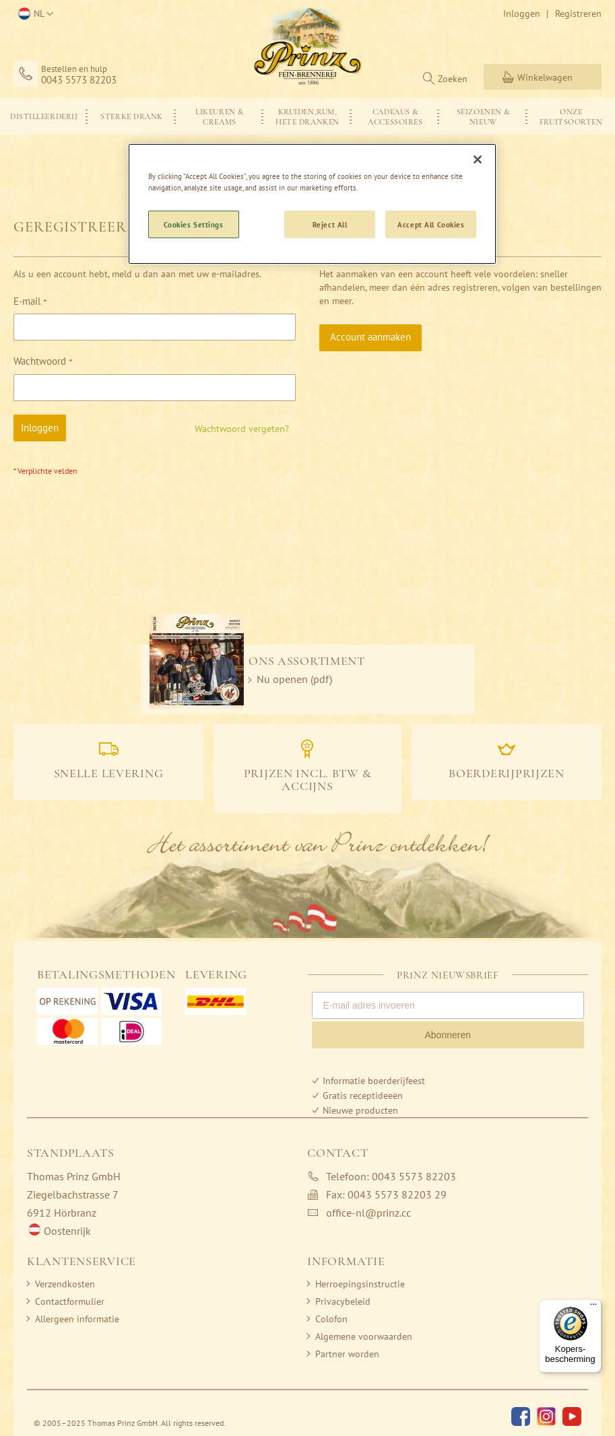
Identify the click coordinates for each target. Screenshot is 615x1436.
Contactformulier (69, 1301)
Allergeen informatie (77, 1319)
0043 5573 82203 (79, 80)
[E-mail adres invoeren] (448, 1005)
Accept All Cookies (430, 224)
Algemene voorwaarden (363, 1336)
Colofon (331, 1319)
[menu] (307, 116)
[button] (33, 14)
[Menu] (593, 1307)
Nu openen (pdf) (294, 679)
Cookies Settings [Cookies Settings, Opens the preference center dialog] (194, 224)
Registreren (578, 13)
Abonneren (447, 1035)
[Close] (477, 159)
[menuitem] (44, 116)
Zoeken (452, 79)
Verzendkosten (65, 1284)
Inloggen (521, 13)
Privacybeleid (342, 1301)
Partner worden (347, 1354)
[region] (312, 203)
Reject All (330, 224)
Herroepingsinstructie (360, 1284)
